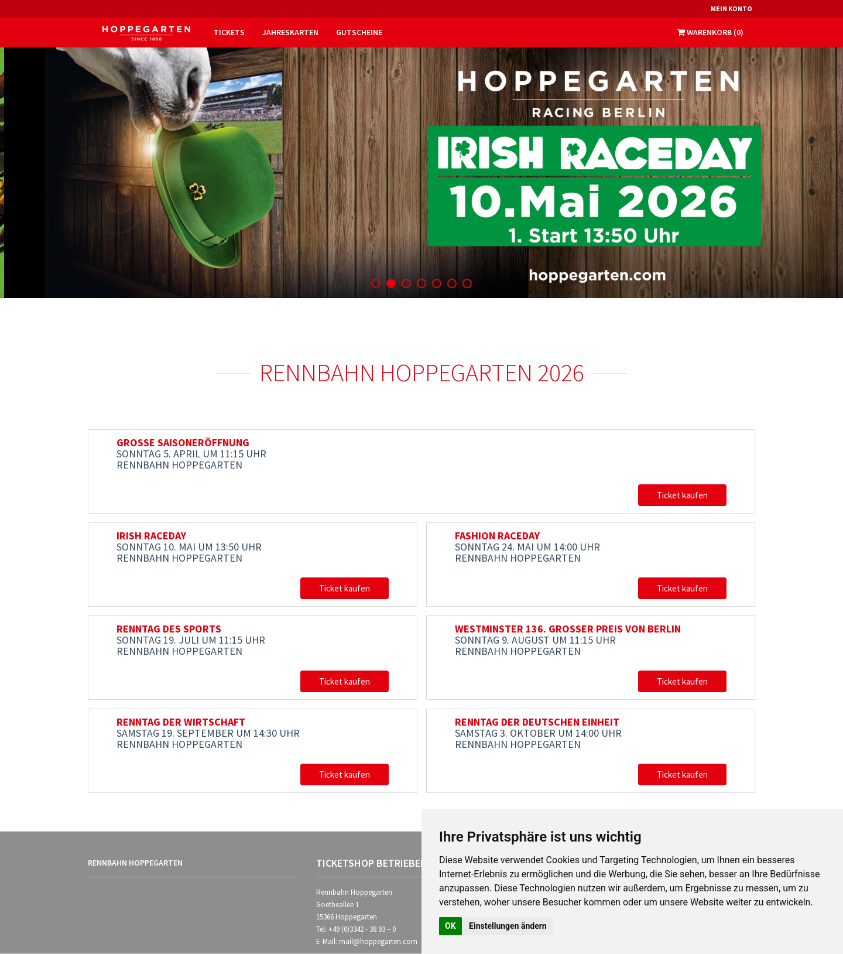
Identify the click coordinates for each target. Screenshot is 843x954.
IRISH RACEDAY (151, 535)
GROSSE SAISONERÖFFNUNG (182, 442)
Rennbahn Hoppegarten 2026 (421, 372)
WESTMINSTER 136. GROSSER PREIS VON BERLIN (568, 628)
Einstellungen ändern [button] (508, 926)
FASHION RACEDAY (497, 535)
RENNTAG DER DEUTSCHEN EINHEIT (537, 722)
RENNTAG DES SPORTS (168, 628)
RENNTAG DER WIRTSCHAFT (180, 722)
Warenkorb (710, 32)
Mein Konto (731, 8)
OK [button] (450, 926)
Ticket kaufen (682, 495)
